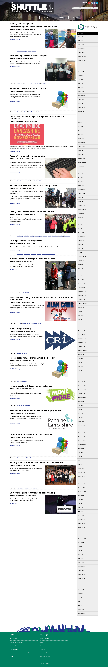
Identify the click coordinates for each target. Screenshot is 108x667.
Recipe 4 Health (24, 488)
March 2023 (81, 185)
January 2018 (81, 429)
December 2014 (82, 574)
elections (24, 111)
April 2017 (80, 464)
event (28, 323)
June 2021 (80, 268)
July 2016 (80, 499)
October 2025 (81, 64)
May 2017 (80, 460)
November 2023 (82, 154)
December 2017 (82, 433)
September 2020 (82, 303)
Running (45, 236)
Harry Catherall (32, 111)
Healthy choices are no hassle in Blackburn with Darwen (36, 462)
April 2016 (80, 511)
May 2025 (80, 83)
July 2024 (80, 123)
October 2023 (81, 158)
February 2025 (81, 95)
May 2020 (80, 319)
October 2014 (81, 582)
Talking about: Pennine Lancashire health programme (35, 410)
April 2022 (80, 228)
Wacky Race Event (53, 236)
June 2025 (80, 79)
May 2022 (80, 225)
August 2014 (81, 590)
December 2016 (82, 480)
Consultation (20, 180)
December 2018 (82, 385)
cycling (32, 236)
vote (38, 111)
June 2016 (80, 503)
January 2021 (81, 287)
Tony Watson (33, 488)
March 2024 (81, 138)
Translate (84, 2)
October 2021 (81, 252)
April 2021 (80, 276)
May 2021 (80, 272)
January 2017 (81, 476)
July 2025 (80, 75)
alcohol (19, 353)
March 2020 (81, 327)
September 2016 (82, 491)
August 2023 (81, 166)
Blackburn (27, 254)
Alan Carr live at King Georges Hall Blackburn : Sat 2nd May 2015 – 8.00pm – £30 (41, 298)
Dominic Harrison (28, 83)
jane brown (37, 83)
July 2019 (80, 358)
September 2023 (82, 162)
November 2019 (82, 342)
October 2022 (81, 205)
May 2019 (80, 366)
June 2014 (80, 597)
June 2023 (80, 174)
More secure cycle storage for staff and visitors (32, 259)
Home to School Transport (38, 180)
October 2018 (81, 393)
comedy (24, 323)
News (31, 17)
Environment (42, 649)
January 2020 (81, 334)
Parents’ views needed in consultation (28, 156)
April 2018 (80, 417)
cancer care (20, 83)
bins (21, 292)
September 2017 (82, 444)
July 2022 (80, 217)
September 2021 (82, 256)
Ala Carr (19, 323)
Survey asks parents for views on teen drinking (32, 493)
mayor (44, 254)
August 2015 (81, 542)
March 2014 (81, 609)
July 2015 (80, 546)
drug (25, 353)
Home (17, 17)
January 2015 (81, 570)
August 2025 (81, 71)
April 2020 (80, 323)
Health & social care (44, 652)
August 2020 (81, 307)
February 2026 (81, 48)
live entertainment (36, 323)
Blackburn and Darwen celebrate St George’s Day (33, 185)
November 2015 (82, 531)
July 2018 (80, 405)
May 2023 (80, 177)
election (19, 111)
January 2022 (81, 240)
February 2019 (81, 378)
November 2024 (82, 107)
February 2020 (81, 331)
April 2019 (80, 370)
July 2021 (80, 264)
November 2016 (82, 484)
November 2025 (82, 60)
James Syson (38, 236)
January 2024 (81, 146)
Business (42, 642)
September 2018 (82, 397)
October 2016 (81, 487)
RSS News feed (13, 638)
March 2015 (81, 562)
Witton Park (67, 236)
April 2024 (80, 134)
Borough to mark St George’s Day (26, 241)
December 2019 (82, 338)
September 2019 (82, 350)
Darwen (39, 254)
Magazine (61, 17)
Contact (46, 17)
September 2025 (82, 68)
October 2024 (81, 111)
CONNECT (26, 236)
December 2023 (82, 150)
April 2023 (80, 181)
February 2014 (81, 613)
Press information (14, 649)
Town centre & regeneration (46, 659)
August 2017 (81, 448)
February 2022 (81, 236)
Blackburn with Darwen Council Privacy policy (20, 652)
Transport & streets (44, 663)
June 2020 (80, 315)
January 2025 (81, 99)
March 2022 (81, 232)
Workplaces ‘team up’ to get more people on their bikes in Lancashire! (37, 117)
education (27, 180)
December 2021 (82, 244)
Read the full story (15, 39)
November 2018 (82, 389)
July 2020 (80, 311)
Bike (18, 292)
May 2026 (80, 36)
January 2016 (81, 523)
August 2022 (81, 213)
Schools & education (44, 638)
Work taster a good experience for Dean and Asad (33, 27)
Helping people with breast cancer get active (31, 386)
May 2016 (80, 507)
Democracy (42, 645)
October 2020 (81, 299)
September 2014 (82, 586)
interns (29, 51)
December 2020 (82, 291)
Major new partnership (20, 328)
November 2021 (82, 248)
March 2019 (81, 374)
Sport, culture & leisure (45, 656)
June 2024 (80, 126)
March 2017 (81, 468)
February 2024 (81, 142)
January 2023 (81, 193)
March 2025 (81, 91)
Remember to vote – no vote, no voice (28, 88)
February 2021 (81, 283)
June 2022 (80, 221)
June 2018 (80, 409)
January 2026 (81, 52)
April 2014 (80, 605)
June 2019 (80, 362)
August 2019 (81, 354)
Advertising (76, 17)
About (91, 17)
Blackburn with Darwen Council (16, 642)
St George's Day (50, 254)
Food (18, 488)
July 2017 (80, 452)
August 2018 (81, 401)
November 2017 (82, 436)
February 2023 (81, 189)
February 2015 (81, 566)
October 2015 (81, 535)
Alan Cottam (20, 254)
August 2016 (81, 495)
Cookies (11, 656)
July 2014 (80, 593)
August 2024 (81, 119)
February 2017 (81, 472)
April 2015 (80, 558)
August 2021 (81, 260)
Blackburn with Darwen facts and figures (19, 645)
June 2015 (80, 550)
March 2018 (81, 421)
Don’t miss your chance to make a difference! (31, 434)
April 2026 (80, 40)
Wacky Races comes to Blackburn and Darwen (32, 212)
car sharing (20, 236)
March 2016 (81, 515)
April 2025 (80, 87)
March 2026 (81, 44)
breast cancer (20, 405)
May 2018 (80, 413)
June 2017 (80, 456)
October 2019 (81, 346)
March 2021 (81, 279)
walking (61, 236)
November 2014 (82, 578)
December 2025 (82, 56)
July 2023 (80, 170)
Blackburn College (22, 51)
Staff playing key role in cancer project (28, 56)
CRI (22, 353)
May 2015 (80, 554)
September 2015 (82, 538)
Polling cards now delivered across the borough (32, 358)
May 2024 (80, 130)
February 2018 (81, 425)
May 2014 (80, 601)
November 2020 (82, 295)
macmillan (43, 83)
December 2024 (82, 103)
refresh (34, 51)
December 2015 (82, 527)
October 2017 (81, 440)
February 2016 (81, 519)
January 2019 (81, 382)
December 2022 (82, 197)
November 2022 (82, 201)
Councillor (33, 254)
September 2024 (82, 115)
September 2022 (82, 209)
